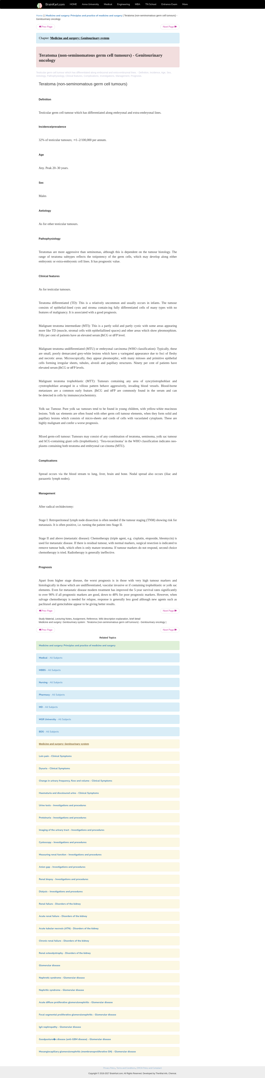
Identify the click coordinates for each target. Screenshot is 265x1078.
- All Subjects (50, 657)
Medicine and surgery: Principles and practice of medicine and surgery (84, 15)
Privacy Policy (109, 1068)
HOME (73, 4)
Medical (108, 4)
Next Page (170, 26)
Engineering (123, 4)
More (185, 4)
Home (39, 15)
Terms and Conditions (126, 1068)
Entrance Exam (169, 4)
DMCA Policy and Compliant (149, 1068)
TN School (150, 4)
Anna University (90, 4)
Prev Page (45, 26)
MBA (137, 4)
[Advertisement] (207, 64)
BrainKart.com (55, 4)
